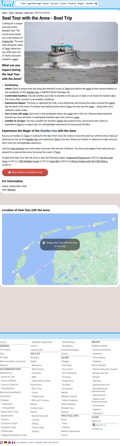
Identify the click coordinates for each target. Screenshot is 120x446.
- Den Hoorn (67, 369)
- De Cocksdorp (68, 373)
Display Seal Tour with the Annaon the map (60, 244)
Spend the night (34, 3)
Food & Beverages (70, 350)
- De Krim (4, 419)
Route (64, 419)
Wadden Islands (69, 396)
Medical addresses (70, 431)
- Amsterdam (98, 405)
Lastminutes (37, 350)
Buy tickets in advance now (25, 172)
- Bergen (96, 377)
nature (60, 121)
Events (63, 3)
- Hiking (34, 423)
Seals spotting (68, 404)
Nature (34, 404)
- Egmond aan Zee (101, 384)
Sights (34, 361)
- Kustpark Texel (8, 427)
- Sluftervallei (6, 431)
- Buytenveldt (6, 415)
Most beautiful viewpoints (13, 361)
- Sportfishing (67, 342)
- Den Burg (66, 365)
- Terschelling (98, 357)
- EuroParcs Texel (8, 423)
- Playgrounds (37, 396)
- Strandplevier (7, 388)
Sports (34, 412)
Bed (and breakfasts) (10, 392)
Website (11, 190)
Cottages (4, 400)
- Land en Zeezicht (9, 384)
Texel (23, 3)
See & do (54, 3)
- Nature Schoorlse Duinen (105, 369)
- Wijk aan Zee (99, 395)
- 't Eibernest (6, 404)
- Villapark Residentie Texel (13, 435)
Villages (65, 361)
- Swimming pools (39, 416)
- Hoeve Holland (8, 380)
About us (96, 421)
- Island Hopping (69, 400)
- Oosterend (67, 388)
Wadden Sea (33, 92)
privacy (31, 442)
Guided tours (37, 408)
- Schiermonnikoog (101, 349)
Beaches (35, 357)
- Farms (34, 392)
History (64, 412)
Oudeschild (7, 41)
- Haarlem (96, 409)
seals (15, 59)
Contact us (97, 429)
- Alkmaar (96, 381)
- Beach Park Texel (9, 412)
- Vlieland (96, 361)
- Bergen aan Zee (100, 373)
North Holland (99, 365)
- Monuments (37, 369)
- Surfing (35, 431)
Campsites (5, 396)
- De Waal (65, 384)
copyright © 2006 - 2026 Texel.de (46, 442)
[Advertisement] (60, 199)
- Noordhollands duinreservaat (100, 390)
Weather (89, 3)
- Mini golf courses (40, 400)
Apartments (6, 373)
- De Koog (66, 377)
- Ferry (64, 423)
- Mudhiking (67, 346)
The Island (5, 349)
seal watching (17, 148)
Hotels (34, 346)
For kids (4, 357)
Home (3, 342)
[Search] (96, 3)
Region (81, 3)
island (112, 103)
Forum (64, 435)
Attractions (36, 384)
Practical (72, 3)
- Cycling (35, 419)
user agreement (21, 442)
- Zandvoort (97, 413)
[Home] (17, 3)
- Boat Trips (36, 388)
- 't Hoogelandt (7, 408)
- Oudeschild (67, 381)
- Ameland (97, 353)
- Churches (36, 373)
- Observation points (41, 381)
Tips (2, 353)
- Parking (65, 427)
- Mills (34, 377)
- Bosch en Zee (7, 377)
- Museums (36, 365)
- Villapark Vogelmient (41, 342)
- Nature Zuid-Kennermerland (99, 400)
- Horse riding (37, 427)
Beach (46, 3)
